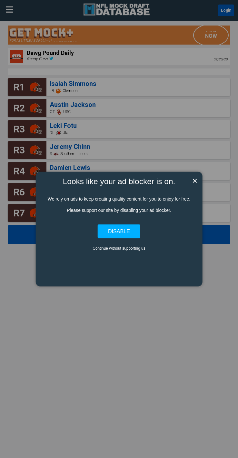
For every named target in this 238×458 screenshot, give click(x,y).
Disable (119, 231)
